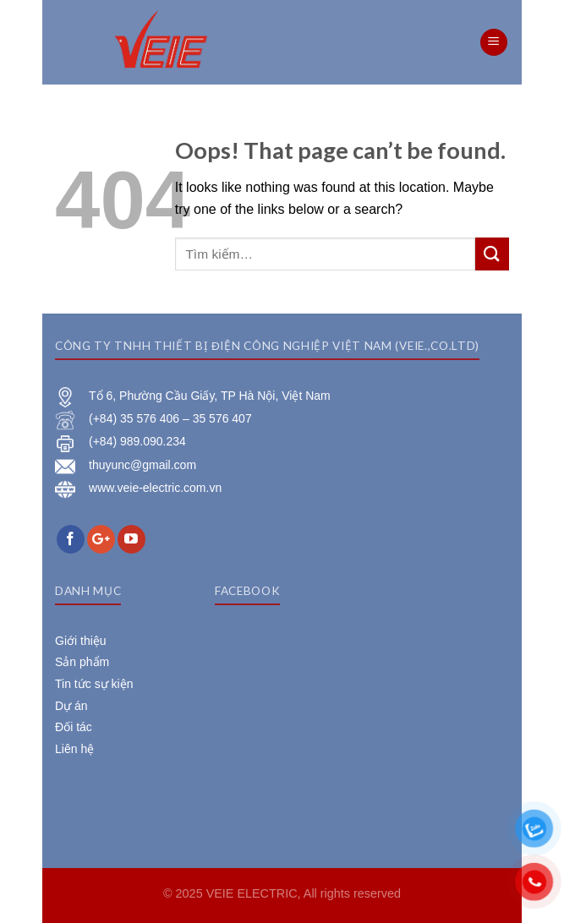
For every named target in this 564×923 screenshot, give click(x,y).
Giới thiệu (81, 640)
